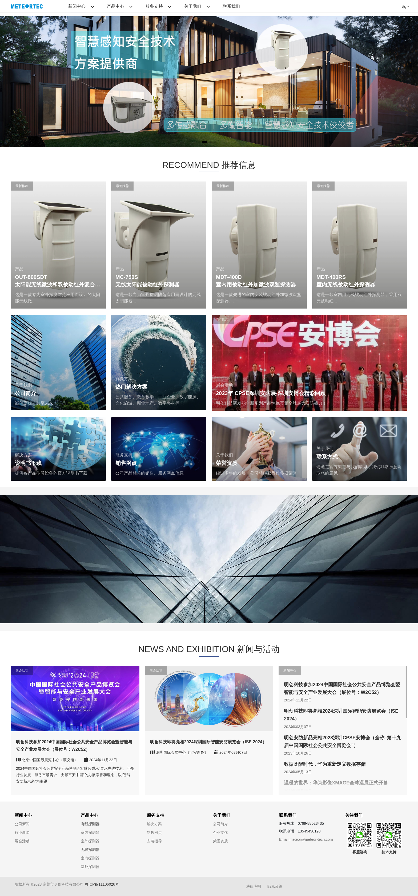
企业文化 (220, 832)
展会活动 (22, 841)
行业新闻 (22, 832)
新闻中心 (71, 8)
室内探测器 (90, 832)
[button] (204, 142)
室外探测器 (90, 841)
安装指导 (154, 841)
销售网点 (154, 832)
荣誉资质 (220, 841)
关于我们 (155, 8)
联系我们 (183, 8)
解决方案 (154, 824)
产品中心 (99, 8)
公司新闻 (22, 824)
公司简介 (220, 824)
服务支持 (127, 8)
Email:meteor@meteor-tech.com (306, 839)
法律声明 (253, 886)
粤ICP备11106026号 (102, 884)
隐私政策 (274, 886)
